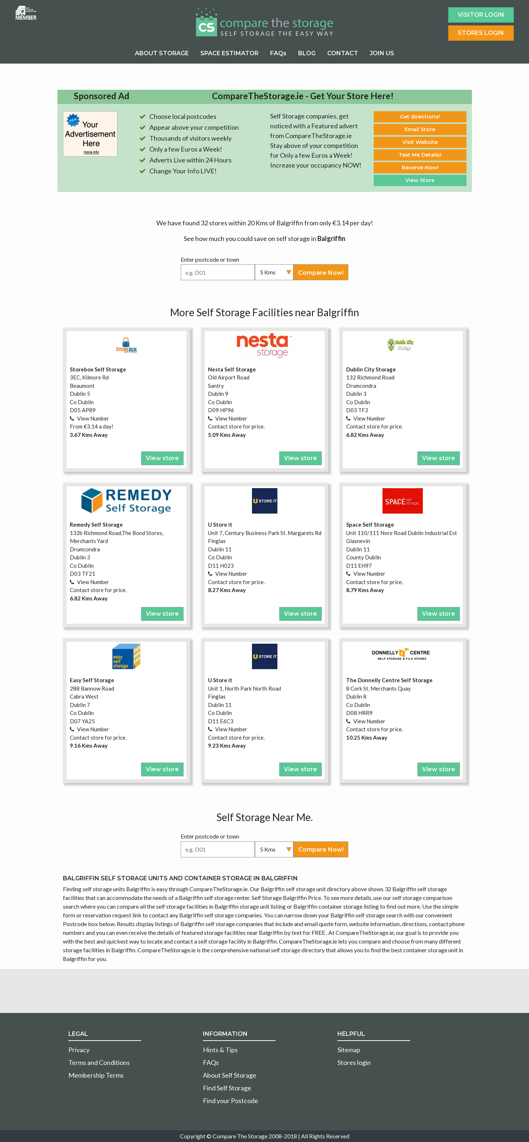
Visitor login (481, 14)
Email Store (420, 129)
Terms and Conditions (99, 1062)
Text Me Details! (420, 155)
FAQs (278, 53)
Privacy (78, 1050)
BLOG (307, 53)
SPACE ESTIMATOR (229, 53)
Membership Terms (96, 1075)
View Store (419, 180)
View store (162, 458)
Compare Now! (321, 272)
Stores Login (481, 32)
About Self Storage (229, 1075)
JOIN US (382, 53)
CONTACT (342, 53)
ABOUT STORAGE (162, 53)
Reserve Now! (420, 167)
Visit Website (420, 142)
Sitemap (348, 1050)
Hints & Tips (220, 1050)
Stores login (354, 1062)
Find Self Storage (227, 1088)
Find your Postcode (230, 1101)
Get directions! (420, 116)
